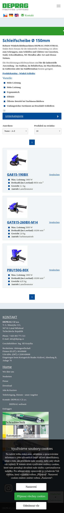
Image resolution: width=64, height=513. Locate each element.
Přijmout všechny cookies (31, 496)
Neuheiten (7, 376)
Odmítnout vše (31, 505)
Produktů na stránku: (44, 125)
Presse (5, 381)
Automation (13, 435)
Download (7, 385)
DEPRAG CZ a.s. (19, 399)
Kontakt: (6, 399)
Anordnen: (8, 125)
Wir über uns (8, 371)
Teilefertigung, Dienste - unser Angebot (20, 395)
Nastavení (31, 486)
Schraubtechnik (15, 422)
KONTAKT (10, 317)
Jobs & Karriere (10, 390)
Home (7, 367)
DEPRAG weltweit (17, 404)
